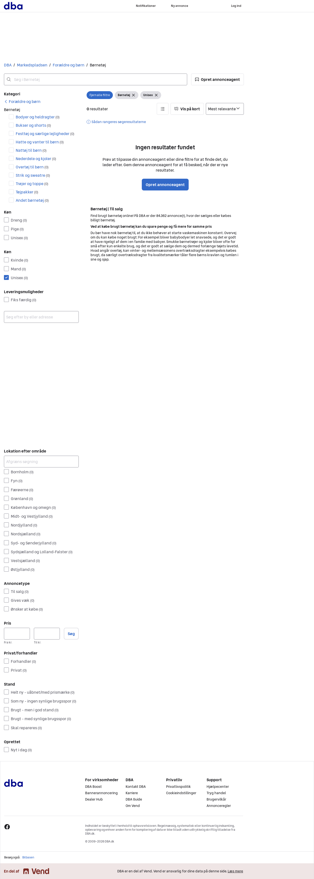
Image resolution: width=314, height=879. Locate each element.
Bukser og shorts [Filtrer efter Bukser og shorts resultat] (33, 125)
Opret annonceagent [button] (165, 185)
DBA (8, 65)
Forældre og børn (68, 65)
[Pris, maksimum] (47, 634)
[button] (217, 79)
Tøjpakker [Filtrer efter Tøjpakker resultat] (27, 192)
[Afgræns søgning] (41, 461)
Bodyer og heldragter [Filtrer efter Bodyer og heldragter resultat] (38, 117)
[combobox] (95, 79)
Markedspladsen (32, 65)
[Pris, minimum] (17, 634)
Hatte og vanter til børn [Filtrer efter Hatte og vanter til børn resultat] (40, 142)
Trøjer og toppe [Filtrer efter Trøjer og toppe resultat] (32, 184)
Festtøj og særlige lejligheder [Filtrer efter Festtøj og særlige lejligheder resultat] (45, 134)
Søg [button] (71, 634)
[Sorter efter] (225, 109)
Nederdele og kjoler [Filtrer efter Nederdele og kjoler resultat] (36, 159)
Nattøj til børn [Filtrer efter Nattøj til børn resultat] (31, 150)
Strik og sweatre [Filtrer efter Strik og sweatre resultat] (33, 175)
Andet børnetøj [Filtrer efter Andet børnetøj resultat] (32, 200)
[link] (22, 101)
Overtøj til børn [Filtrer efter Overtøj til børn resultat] (32, 167)
